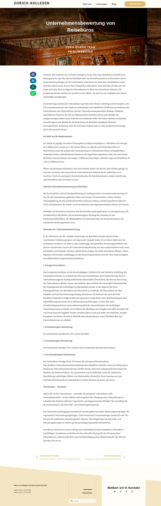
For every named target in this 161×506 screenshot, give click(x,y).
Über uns (87, 4)
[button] (135, 4)
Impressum (87, 489)
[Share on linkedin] (33, 80)
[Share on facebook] (33, 74)
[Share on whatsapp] (33, 93)
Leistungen (101, 4)
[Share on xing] (33, 87)
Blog (114, 4)
